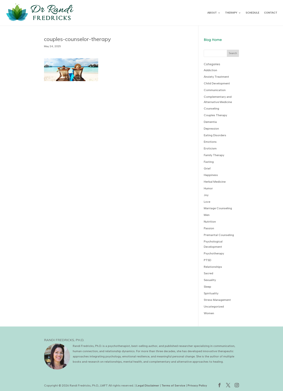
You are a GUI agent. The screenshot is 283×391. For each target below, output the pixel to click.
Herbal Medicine (215, 181)
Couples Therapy (215, 115)
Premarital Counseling (219, 235)
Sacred (208, 273)
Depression (211, 128)
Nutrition (210, 221)
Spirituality (211, 293)
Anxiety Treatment (216, 76)
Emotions (210, 141)
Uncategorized (214, 306)
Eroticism (210, 148)
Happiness (211, 175)
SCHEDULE (252, 13)
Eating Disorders (215, 135)
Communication (215, 90)
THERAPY (231, 13)
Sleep (207, 286)
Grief (207, 168)
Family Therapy (214, 155)
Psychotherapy (214, 253)
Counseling (211, 108)
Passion (209, 228)
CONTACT (270, 13)
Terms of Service (173, 385)
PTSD (207, 260)
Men (207, 215)
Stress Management (217, 300)
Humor (208, 188)
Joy (206, 195)
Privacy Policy (197, 385)
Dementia (210, 122)
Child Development (217, 83)
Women (209, 313)
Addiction (210, 70)
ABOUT (212, 13)
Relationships (213, 266)
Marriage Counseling (218, 208)
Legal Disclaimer (147, 385)
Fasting (209, 162)
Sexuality (210, 280)
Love (207, 201)
